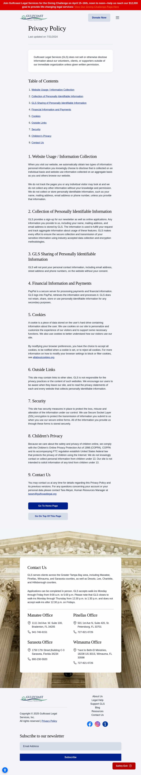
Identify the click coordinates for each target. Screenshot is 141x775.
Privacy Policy (49, 723)
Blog (97, 709)
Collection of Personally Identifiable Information (57, 96)
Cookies (36, 116)
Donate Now (99, 17)
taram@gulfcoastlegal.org (42, 494)
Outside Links (39, 122)
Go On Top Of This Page (48, 517)
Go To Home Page (48, 506)
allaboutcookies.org (43, 357)
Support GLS (97, 706)
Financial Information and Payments (51, 109)
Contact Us (38, 142)
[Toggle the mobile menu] (117, 17)
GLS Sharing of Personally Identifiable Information (59, 103)
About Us (97, 698)
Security (36, 129)
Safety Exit (123, 765)
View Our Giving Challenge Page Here (96, 7)
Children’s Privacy (41, 136)
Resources (97, 713)
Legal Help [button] (97, 702)
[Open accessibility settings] (5, 770)
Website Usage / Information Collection (53, 89)
